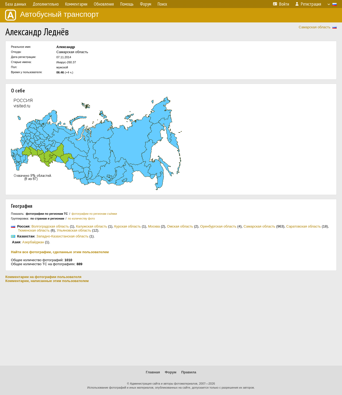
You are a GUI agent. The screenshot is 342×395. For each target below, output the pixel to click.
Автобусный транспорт (52, 15)
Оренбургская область (218, 226)
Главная (153, 372)
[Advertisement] (171, 324)
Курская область (127, 226)
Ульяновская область (74, 230)
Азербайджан (33, 242)
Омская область (180, 226)
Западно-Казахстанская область (62, 236)
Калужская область (91, 226)
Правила (188, 372)
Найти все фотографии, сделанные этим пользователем (60, 252)
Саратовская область (303, 226)
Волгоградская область (50, 226)
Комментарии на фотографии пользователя (43, 277)
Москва (154, 226)
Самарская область (315, 27)
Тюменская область (34, 230)
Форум (170, 372)
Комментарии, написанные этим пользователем (47, 281)
